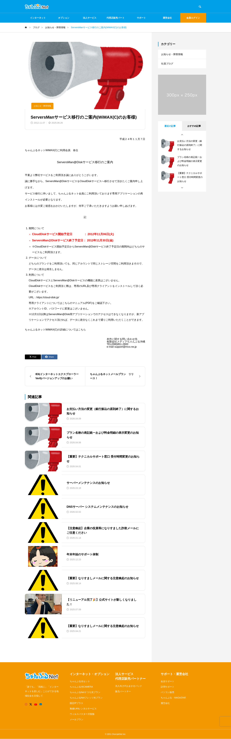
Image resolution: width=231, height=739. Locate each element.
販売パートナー (123, 691)
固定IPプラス (76, 703)
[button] (182, 136)
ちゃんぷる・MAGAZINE (173, 697)
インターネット (38, 18)
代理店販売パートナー (115, 20)
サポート (141, 18)
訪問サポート (167, 686)
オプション (63, 18)
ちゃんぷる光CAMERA (81, 686)
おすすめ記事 (194, 126)
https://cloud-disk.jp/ (47, 297)
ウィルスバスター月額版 (82, 714)
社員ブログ (167, 64)
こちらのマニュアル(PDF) (77, 303)
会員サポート (167, 681)
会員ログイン (193, 18)
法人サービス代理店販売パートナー (130, 676)
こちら (82, 329)
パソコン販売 (167, 692)
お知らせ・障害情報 (42, 106)
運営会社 (167, 18)
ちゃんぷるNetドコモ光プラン (85, 692)
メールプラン (76, 719)
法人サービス (89, 18)
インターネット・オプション (89, 674)
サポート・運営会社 (174, 674)
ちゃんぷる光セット (80, 681)
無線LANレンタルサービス (83, 708)
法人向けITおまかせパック (128, 686)
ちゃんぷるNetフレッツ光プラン (86, 697)
